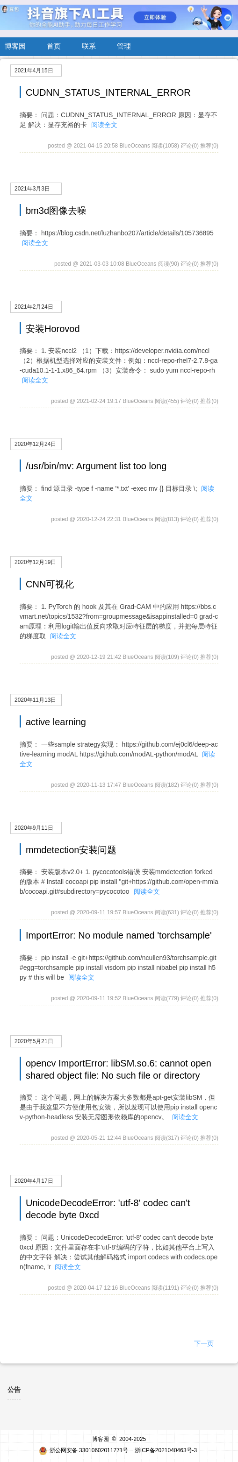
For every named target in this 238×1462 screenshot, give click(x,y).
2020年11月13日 (35, 700)
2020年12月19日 (35, 562)
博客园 (15, 46)
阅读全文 (104, 124)
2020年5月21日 (33, 1041)
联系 (89, 46)
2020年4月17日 (33, 1181)
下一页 (204, 1343)
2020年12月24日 (35, 444)
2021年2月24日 (33, 307)
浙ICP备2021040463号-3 (166, 1450)
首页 (54, 46)
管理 (124, 46)
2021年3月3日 (32, 188)
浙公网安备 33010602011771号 (84, 1450)
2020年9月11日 (33, 828)
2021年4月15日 (33, 70)
